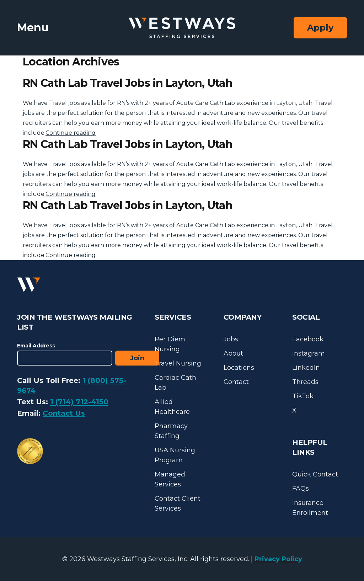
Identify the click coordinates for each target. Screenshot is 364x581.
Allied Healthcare (172, 407)
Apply (320, 27)
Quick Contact (315, 474)
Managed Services (170, 479)
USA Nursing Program (175, 455)
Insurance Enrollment (310, 508)
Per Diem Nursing (170, 344)
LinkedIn (306, 368)
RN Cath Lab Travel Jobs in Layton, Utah (127, 83)
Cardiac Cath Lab (175, 382)
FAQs (300, 488)
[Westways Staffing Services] (182, 27)
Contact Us (64, 413)
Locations (239, 368)
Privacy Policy (278, 559)
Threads (305, 382)
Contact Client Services (177, 503)
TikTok (303, 396)
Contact (236, 382)
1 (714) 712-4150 (79, 402)
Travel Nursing (178, 363)
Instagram (308, 353)
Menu (33, 27)
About (233, 353)
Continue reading (71, 132)
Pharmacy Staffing (171, 431)
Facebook (307, 339)
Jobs (231, 339)
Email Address (36, 345)
